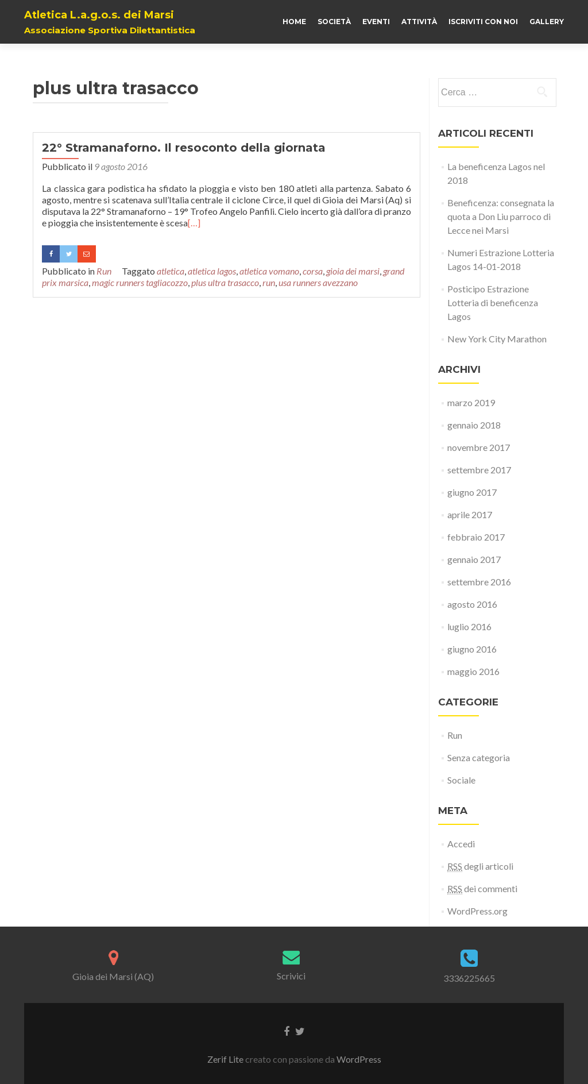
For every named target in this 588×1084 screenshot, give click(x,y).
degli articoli (480, 866)
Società (334, 21)
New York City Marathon (497, 338)
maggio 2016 (473, 671)
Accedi (461, 843)
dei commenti (482, 888)
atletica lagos (212, 270)
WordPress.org (477, 910)
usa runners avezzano (318, 282)
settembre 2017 (479, 469)
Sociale (461, 779)
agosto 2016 (472, 604)
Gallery (546, 21)
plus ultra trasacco (225, 282)
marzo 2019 (471, 402)
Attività (419, 21)
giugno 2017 (472, 492)
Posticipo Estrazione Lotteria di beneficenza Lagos (492, 302)
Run (103, 270)
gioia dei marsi (353, 270)
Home (294, 21)
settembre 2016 (479, 581)
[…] (194, 222)
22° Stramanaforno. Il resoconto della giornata (184, 148)
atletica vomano (269, 270)
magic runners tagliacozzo (140, 282)
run (268, 282)
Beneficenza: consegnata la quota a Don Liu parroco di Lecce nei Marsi (500, 216)
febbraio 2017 (476, 536)
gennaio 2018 (474, 424)
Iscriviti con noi (483, 21)
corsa (313, 270)
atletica (170, 270)
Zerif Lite (226, 1059)
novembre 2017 (478, 447)
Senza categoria (478, 757)
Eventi (376, 21)
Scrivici (291, 975)
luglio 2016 (469, 626)
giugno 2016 (472, 648)
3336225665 (469, 978)
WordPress (358, 1059)
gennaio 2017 (474, 559)
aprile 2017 (469, 514)
